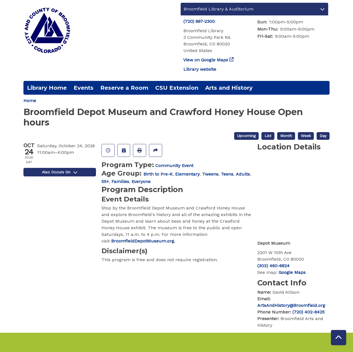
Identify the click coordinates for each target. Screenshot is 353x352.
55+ (105, 181)
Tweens (210, 174)
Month (286, 135)
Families (120, 181)
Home (29, 100)
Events (83, 87)
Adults (243, 174)
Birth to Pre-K (158, 174)
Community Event (174, 165)
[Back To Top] (338, 337)
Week (306, 135)
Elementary (187, 174)
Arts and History (229, 87)
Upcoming (246, 135)
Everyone (141, 181)
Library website (199, 69)
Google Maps (292, 272)
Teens (227, 174)
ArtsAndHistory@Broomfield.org (291, 305)
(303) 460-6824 (273, 265)
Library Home (47, 87)
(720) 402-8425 (308, 312)
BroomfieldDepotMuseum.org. (143, 241)
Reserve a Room (124, 87)
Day (323, 135)
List (267, 135)
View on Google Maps (205, 59)
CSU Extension (176, 87)
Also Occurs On (59, 172)
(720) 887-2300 (199, 21)
